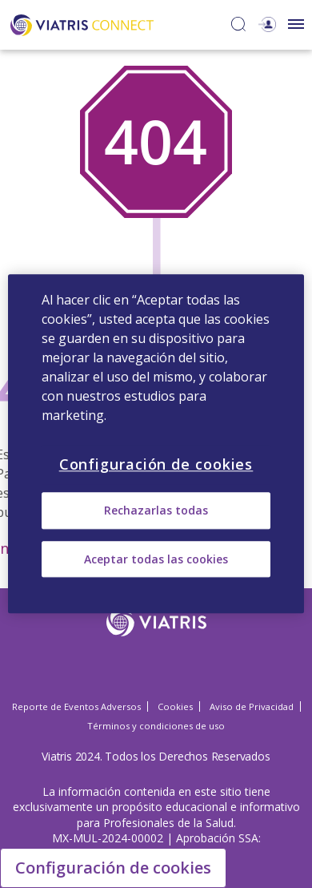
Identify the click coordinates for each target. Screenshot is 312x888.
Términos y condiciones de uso (156, 725)
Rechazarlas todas (156, 511)
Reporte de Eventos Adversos (76, 706)
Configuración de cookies (113, 867)
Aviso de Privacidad (252, 706)
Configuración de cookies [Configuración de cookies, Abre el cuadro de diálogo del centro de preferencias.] (156, 464)
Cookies (175, 706)
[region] (156, 443)
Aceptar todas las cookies (156, 559)
